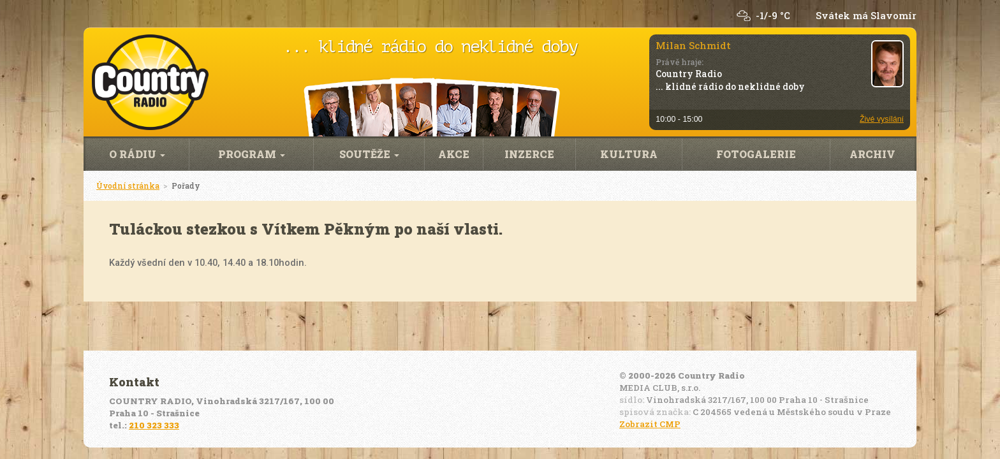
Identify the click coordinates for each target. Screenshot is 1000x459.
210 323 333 (154, 425)
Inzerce (529, 154)
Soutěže (369, 154)
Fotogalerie (756, 154)
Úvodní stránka (127, 185)
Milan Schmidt (693, 45)
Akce (453, 154)
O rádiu (137, 154)
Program (251, 154)
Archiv (872, 154)
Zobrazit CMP (649, 424)
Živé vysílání (882, 119)
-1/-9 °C (773, 16)
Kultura (629, 154)
